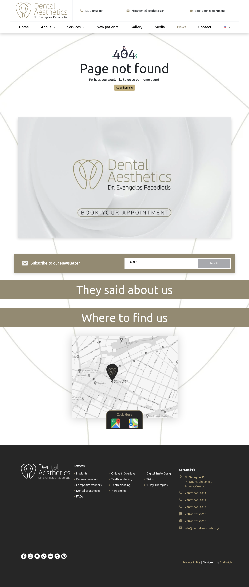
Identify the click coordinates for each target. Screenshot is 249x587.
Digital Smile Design (159, 473)
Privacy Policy (191, 562)
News (181, 27)
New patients (107, 27)
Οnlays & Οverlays (123, 473)
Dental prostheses (88, 490)
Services (74, 27)
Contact (204, 27)
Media (160, 27)
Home (24, 27)
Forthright (226, 562)
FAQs (79, 496)
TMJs (150, 479)
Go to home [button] (124, 87)
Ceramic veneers (87, 479)
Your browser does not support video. (124, 177)
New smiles (118, 490)
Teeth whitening (121, 479)
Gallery (136, 27)
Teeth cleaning (120, 485)
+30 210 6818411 (93, 10)
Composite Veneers (89, 485)
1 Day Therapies (157, 485)
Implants (82, 473)
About (46, 27)
